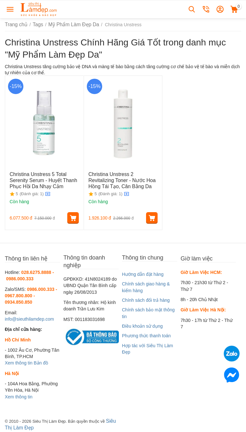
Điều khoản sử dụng (142, 326)
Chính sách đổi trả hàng (146, 300)
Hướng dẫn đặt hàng (143, 274)
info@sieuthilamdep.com (29, 319)
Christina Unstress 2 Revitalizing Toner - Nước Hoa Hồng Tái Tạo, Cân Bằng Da (121, 180)
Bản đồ (41, 362)
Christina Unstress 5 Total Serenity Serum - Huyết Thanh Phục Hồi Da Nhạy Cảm (44, 180)
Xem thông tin (18, 362)
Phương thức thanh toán (146, 335)
